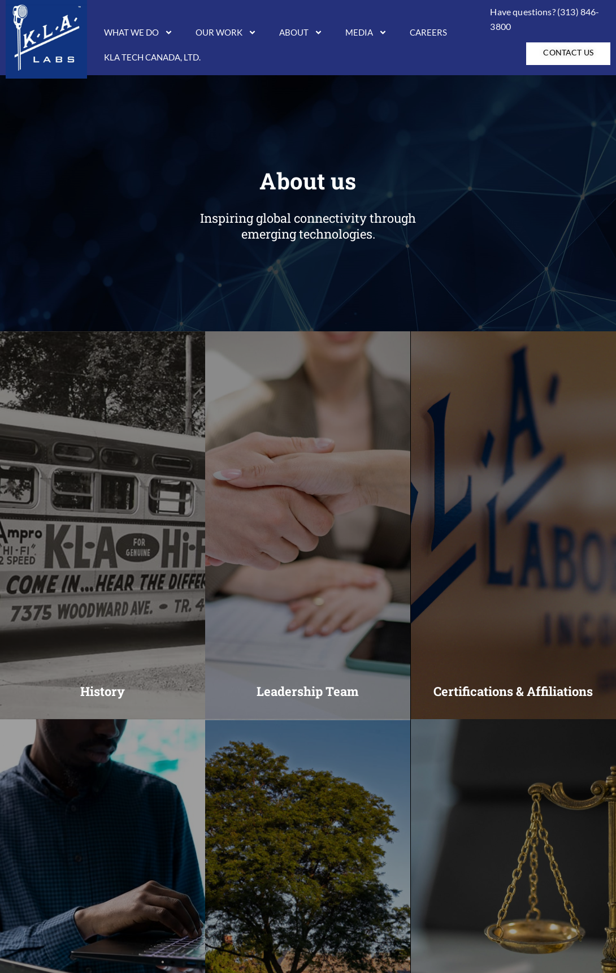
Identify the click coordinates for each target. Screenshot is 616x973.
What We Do (138, 32)
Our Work (226, 32)
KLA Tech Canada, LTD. (152, 57)
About (301, 32)
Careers (428, 32)
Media (366, 32)
